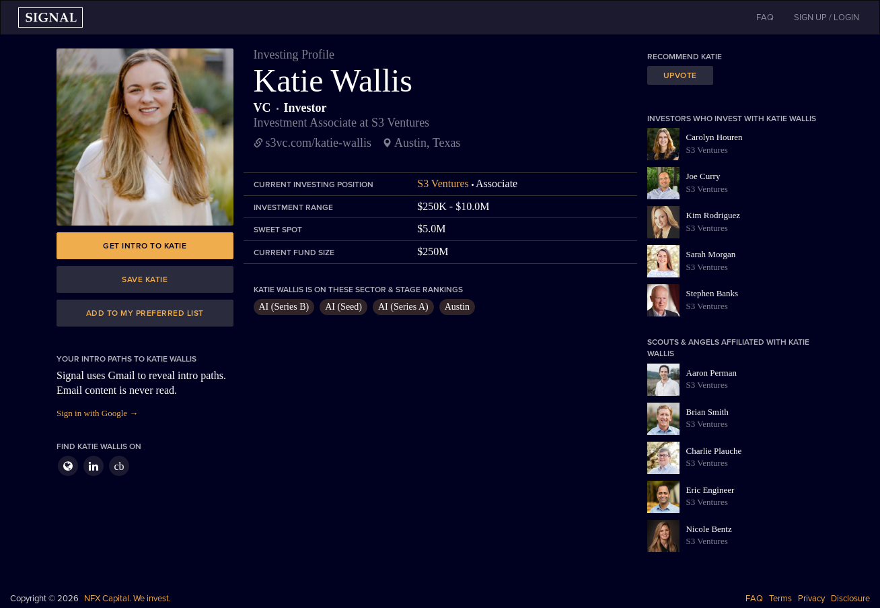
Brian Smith (707, 412)
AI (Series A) (403, 307)
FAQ (754, 598)
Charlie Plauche (714, 451)
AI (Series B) (284, 307)
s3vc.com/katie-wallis (318, 142)
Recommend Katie (684, 56)
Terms (780, 598)
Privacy (811, 598)
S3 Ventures (443, 183)
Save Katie (145, 279)
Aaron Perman (711, 373)
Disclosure (850, 598)
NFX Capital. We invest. (127, 598)
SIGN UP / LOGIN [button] (826, 17)
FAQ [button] (765, 17)
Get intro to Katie (144, 245)
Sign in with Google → (97, 413)
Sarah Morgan (711, 254)
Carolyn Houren (714, 137)
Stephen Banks (712, 293)
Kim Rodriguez (713, 215)
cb (119, 466)
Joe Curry (703, 176)
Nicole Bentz (709, 529)
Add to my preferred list (145, 313)
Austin (457, 307)
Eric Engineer (710, 490)
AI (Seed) (343, 307)
